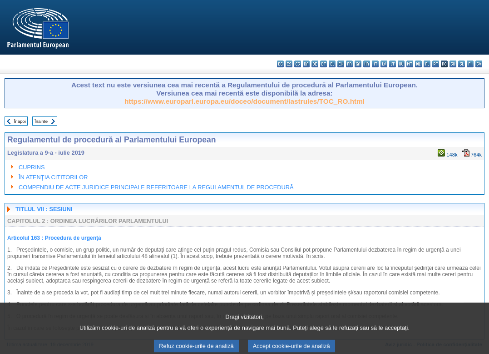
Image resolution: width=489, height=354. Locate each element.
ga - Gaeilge (358, 64)
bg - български (280, 64)
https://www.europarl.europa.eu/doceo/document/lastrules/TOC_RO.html (244, 101)
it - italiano (375, 64)
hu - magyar (401, 64)
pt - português (435, 64)
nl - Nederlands (418, 64)
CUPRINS (32, 167)
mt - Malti (409, 64)
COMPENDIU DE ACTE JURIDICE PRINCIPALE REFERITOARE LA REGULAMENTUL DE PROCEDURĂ (156, 187)
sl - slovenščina (461, 64)
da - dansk (306, 64)
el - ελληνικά (332, 64)
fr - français (349, 64)
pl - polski (427, 64)
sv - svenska (478, 64)
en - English (340, 64)
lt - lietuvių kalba (392, 64)
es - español (289, 64)
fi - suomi (470, 64)
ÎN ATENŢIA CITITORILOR (53, 177)
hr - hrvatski (366, 64)
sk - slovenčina (452, 64)
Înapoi (20, 121)
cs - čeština (297, 64)
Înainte (41, 121)
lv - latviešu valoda (383, 64)
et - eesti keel (323, 64)
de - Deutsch (314, 64)
